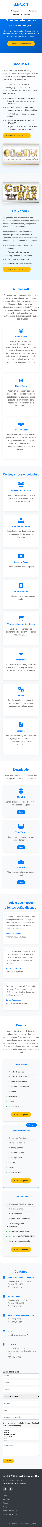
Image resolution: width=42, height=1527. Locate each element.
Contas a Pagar (21, 1434)
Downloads (33, 11)
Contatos (15, 15)
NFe (21, 1438)
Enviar (8, 1461)
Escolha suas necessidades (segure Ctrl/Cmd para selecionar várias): (21, 1424)
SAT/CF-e (21, 1436)
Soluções (15, 11)
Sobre (6, 11)
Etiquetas (21, 1430)
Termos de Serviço (10, 1514)
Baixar (21, 812)
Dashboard (25, 15)
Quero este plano (21, 1115)
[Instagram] (5, 1489)
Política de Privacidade (11, 1511)
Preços (24, 11)
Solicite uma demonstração (17, 136)
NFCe (21, 1440)
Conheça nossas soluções (21, 44)
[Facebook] (11, 1489)
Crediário (21, 1432)
